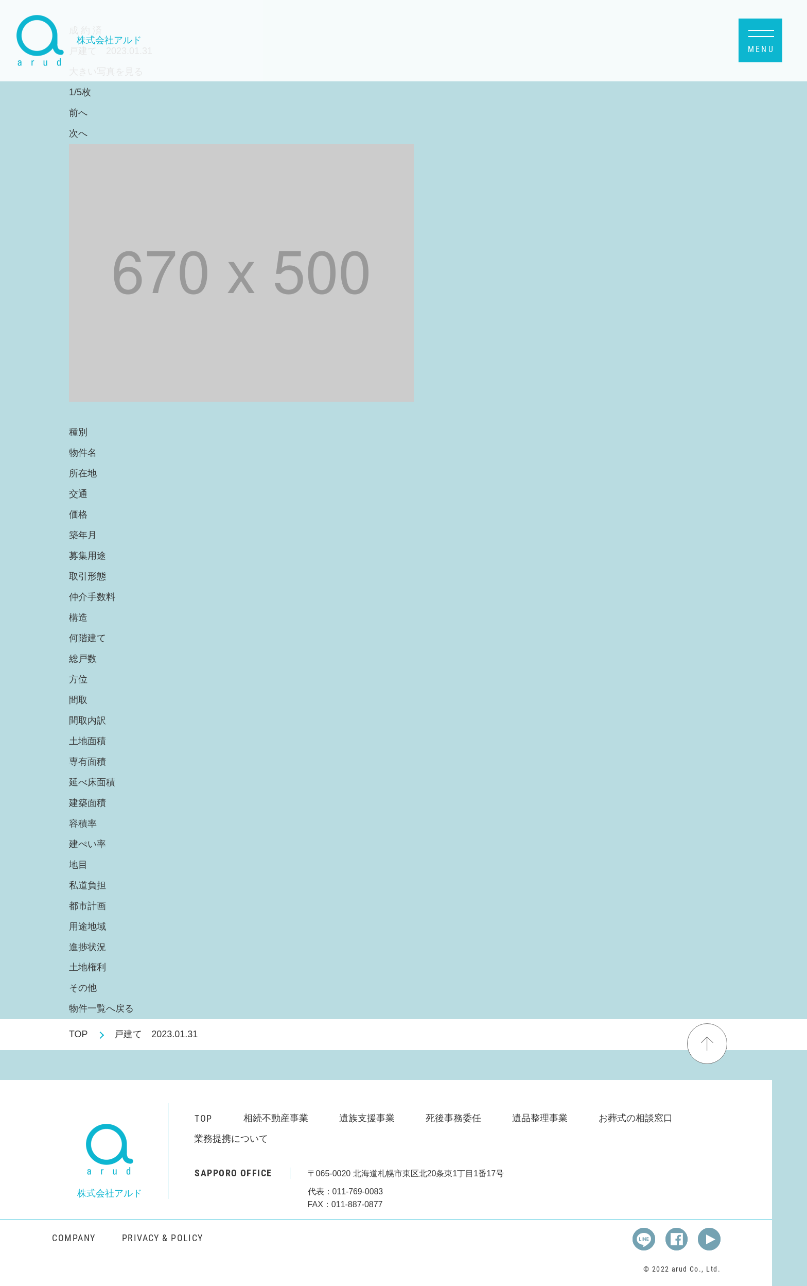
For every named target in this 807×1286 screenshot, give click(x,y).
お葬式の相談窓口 (636, 1118)
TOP (78, 1034)
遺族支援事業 (367, 1118)
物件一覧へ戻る (101, 1008)
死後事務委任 (453, 1118)
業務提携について (231, 1139)
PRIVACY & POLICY (162, 1237)
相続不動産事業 (275, 1118)
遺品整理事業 (540, 1118)
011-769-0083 (358, 1191)
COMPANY (73, 1237)
